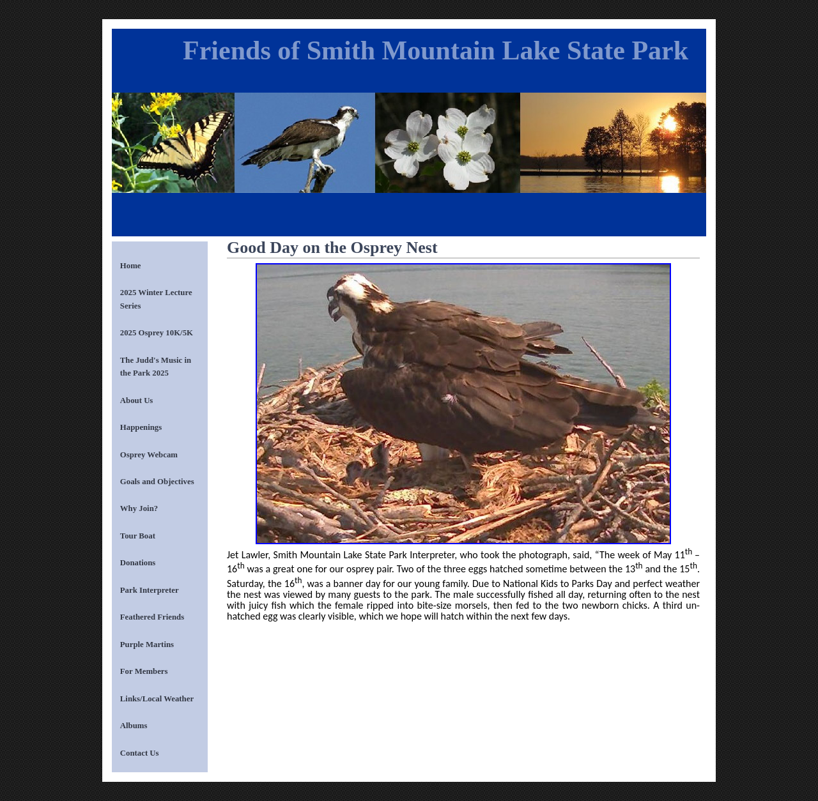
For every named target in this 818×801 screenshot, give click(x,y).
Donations (137, 562)
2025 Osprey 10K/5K (156, 332)
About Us (136, 400)
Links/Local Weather (157, 698)
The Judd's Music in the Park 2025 (155, 367)
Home (130, 265)
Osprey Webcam (149, 454)
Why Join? (139, 508)
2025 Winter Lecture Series (156, 299)
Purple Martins (147, 644)
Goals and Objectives (157, 481)
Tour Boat (137, 535)
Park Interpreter (149, 590)
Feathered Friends (152, 617)
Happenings (141, 427)
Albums (134, 725)
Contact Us (139, 753)
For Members (144, 671)
